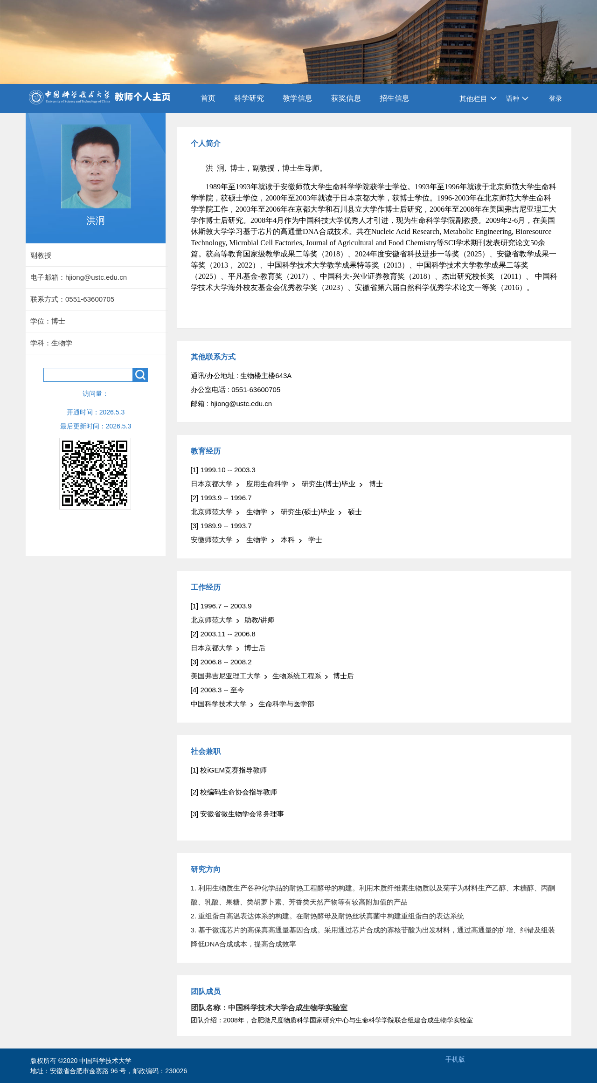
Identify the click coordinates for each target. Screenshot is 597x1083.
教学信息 (297, 98)
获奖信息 (346, 98)
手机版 (455, 1059)
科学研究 (249, 98)
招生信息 (395, 98)
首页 (208, 98)
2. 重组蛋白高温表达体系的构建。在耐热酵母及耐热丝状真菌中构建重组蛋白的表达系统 (328, 916)
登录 (555, 98)
